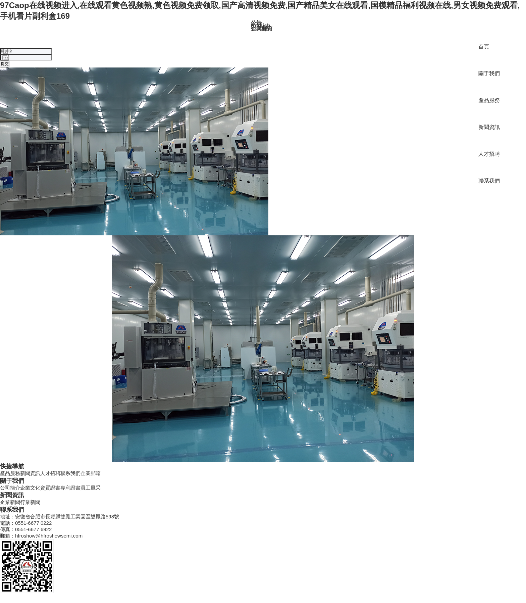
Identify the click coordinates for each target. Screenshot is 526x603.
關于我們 (489, 73)
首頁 (483, 46)
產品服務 (489, 100)
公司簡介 (10, 488)
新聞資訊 (489, 127)
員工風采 (91, 488)
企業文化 (30, 488)
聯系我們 (489, 181)
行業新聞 (30, 502)
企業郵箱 (91, 473)
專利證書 (70, 488)
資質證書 (50, 488)
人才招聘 (489, 154)
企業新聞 (10, 502)
